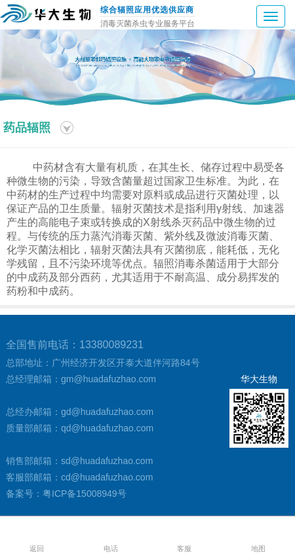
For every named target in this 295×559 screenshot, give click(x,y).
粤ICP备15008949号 (85, 493)
